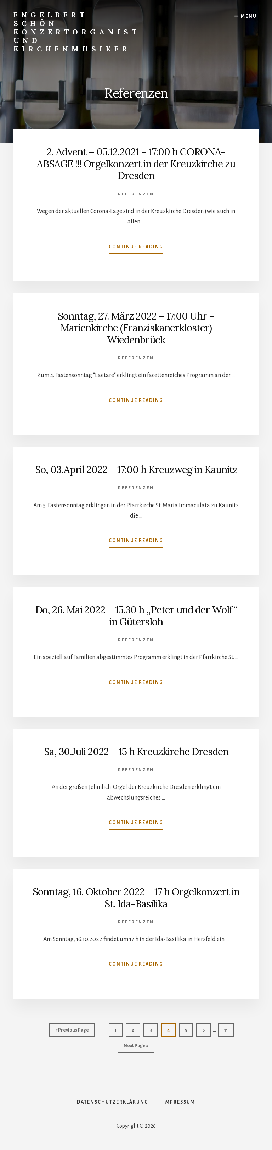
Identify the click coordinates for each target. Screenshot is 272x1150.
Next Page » (135, 1047)
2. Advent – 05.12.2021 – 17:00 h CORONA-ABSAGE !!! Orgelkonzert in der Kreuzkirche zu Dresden (136, 163)
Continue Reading (136, 248)
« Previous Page (72, 1032)
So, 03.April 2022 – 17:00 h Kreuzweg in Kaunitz (136, 469)
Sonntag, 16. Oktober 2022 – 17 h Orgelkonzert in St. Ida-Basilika (136, 897)
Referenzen (136, 194)
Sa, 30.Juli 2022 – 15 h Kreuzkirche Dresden (136, 751)
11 (229, 1032)
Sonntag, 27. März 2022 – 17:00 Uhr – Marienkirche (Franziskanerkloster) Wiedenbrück (136, 328)
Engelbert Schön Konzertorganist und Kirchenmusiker (76, 31)
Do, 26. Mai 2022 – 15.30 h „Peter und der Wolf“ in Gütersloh (136, 615)
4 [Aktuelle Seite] (171, 1032)
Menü (249, 16)
